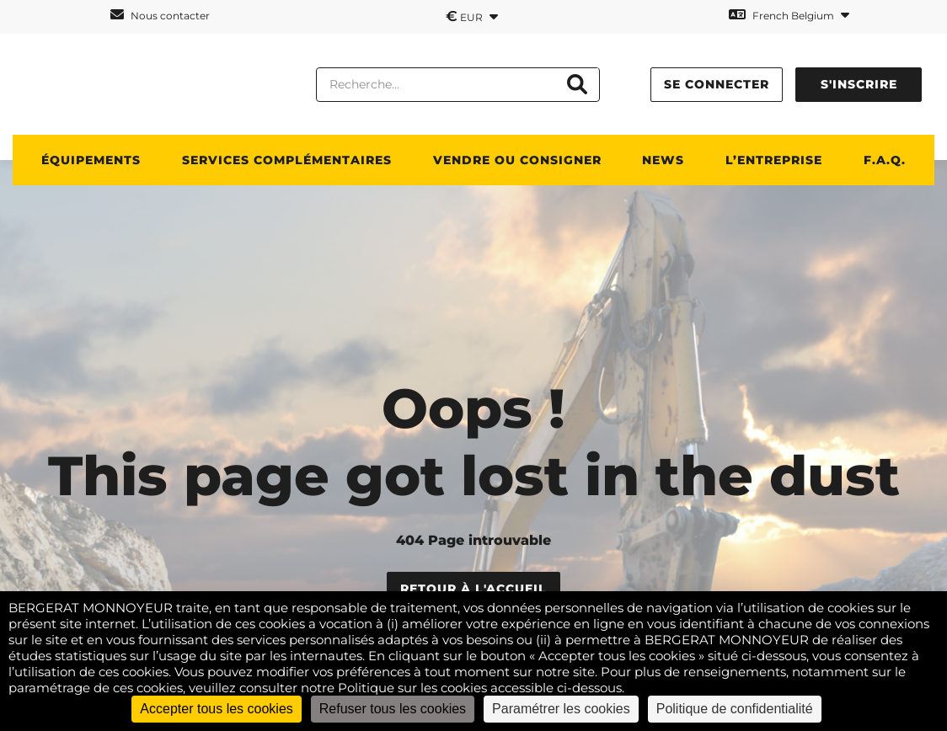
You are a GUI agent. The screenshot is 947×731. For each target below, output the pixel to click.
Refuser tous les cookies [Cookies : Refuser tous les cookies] (392, 709)
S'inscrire (859, 84)
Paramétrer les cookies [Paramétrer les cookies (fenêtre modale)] (561, 709)
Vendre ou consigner (517, 160)
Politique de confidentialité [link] (734, 709)
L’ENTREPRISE (773, 160)
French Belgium (789, 15)
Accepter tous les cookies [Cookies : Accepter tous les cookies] (216, 709)
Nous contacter (160, 15)
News (663, 160)
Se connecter (716, 84)
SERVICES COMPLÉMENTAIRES (287, 160)
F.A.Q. (885, 160)
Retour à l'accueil (473, 588)
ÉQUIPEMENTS (91, 160)
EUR (472, 16)
